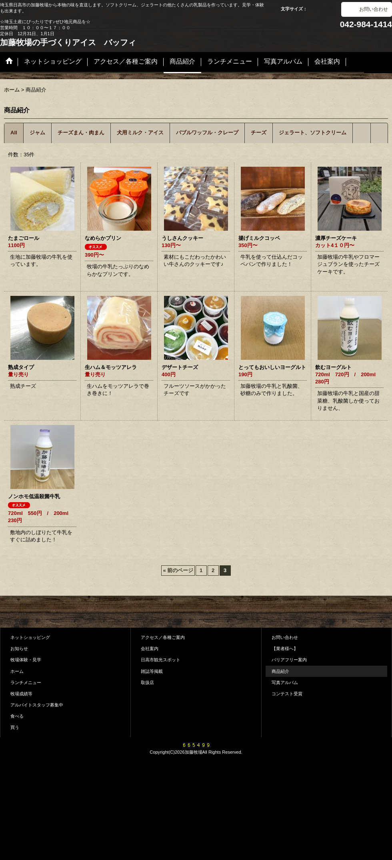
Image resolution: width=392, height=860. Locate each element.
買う (14, 727)
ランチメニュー (25, 682)
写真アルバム (285, 682)
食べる (17, 716)
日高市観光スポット (160, 659)
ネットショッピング (30, 637)
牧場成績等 (21, 693)
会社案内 (149, 648)
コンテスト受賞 (287, 693)
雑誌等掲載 (152, 671)
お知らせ (19, 648)
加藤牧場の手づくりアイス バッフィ (68, 42)
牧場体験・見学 (25, 659)
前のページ (178, 570)
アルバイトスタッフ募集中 (36, 704)
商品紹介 (280, 671)
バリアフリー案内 (289, 659)
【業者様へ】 (285, 648)
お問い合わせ (373, 9)
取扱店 (147, 682)
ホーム (17, 671)
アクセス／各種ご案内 (163, 637)
